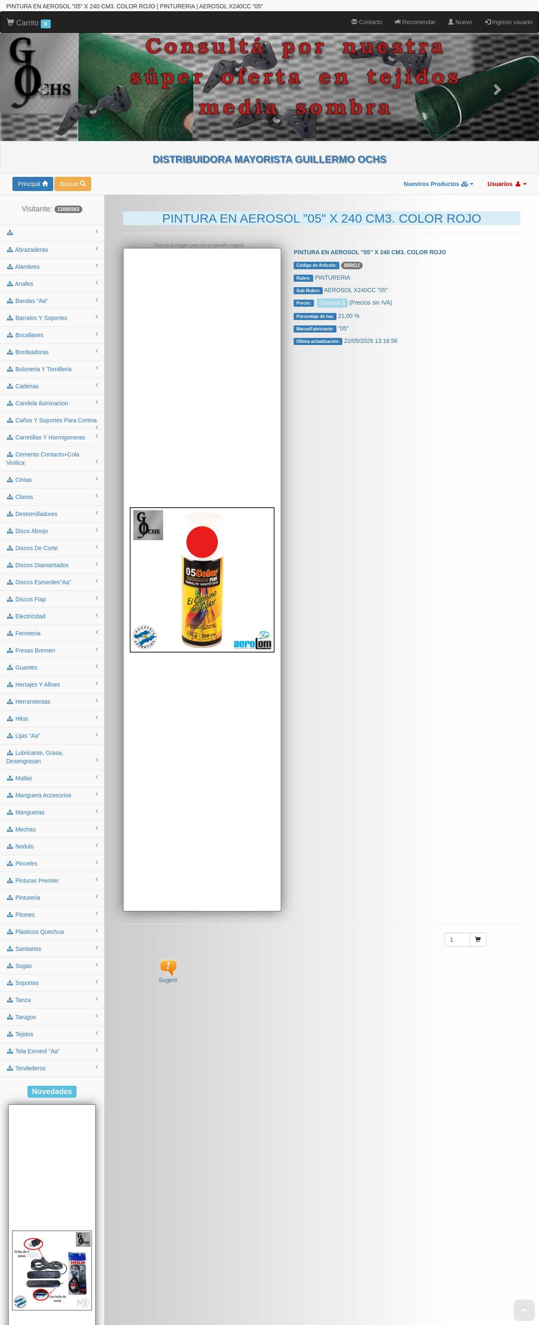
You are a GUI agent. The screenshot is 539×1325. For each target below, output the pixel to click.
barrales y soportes (52, 267)
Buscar (72, 133)
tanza (52, 949)
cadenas (52, 335)
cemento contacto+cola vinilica (52, 408)
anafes (52, 233)
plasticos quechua (52, 881)
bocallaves (52, 284)
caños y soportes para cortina (52, 372)
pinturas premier (52, 830)
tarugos (52, 966)
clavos (52, 446)
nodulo (52, 795)
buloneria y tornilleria (52, 318)
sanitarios (52, 898)
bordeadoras (52, 301)
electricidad (52, 565)
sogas (52, 915)
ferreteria (52, 582)
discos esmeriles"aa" (52, 531)
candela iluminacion (52, 352)
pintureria (52, 847)
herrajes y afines (52, 634)
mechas (52, 778)
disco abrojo (52, 480)
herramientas (52, 651)
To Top (524, 1310)
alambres (52, 216)
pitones (52, 864)
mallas (52, 727)
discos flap (52, 548)
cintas (52, 429)
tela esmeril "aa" (52, 1000)
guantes (52, 616)
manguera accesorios (52, 744)
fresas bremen (52, 599)
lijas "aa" (52, 685)
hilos (52, 668)
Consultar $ (332, 253)
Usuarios (507, 133)
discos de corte (52, 497)
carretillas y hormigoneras (52, 386)
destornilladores (52, 463)
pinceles (52, 812)
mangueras (52, 761)
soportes (52, 932)
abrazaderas (52, 199)
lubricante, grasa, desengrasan (52, 706)
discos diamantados (52, 514)
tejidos (52, 983)
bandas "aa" (52, 250)
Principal (33, 133)
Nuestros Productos (439, 133)
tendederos (52, 1017)
